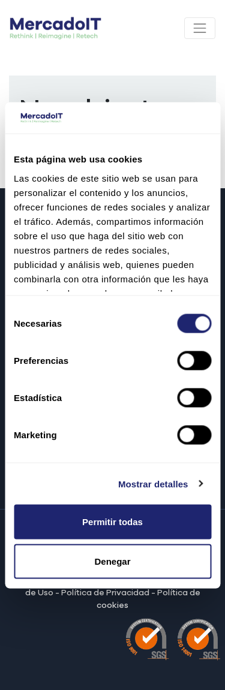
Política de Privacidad (105, 593)
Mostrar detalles (153, 483)
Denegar (112, 561)
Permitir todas (112, 522)
